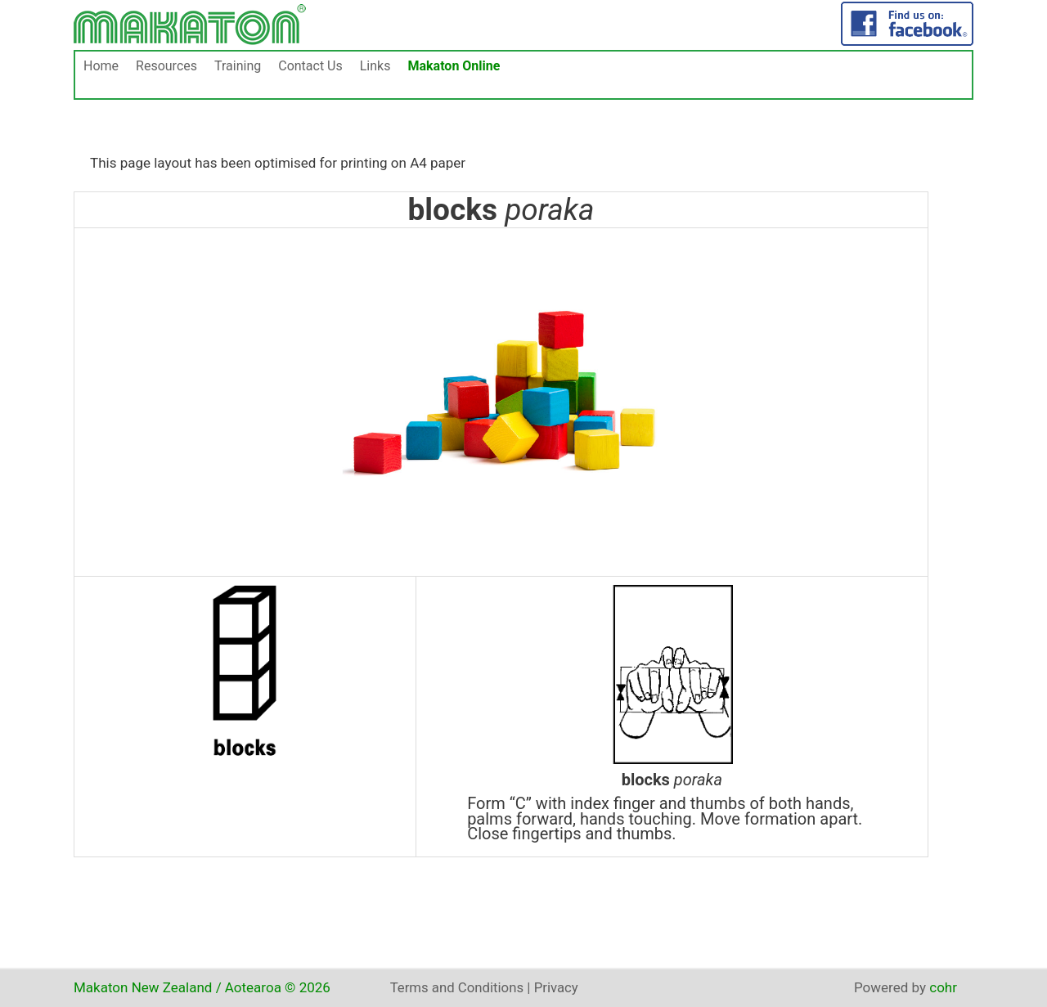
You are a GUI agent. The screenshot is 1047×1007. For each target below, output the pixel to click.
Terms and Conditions (458, 987)
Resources (166, 66)
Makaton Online (453, 66)
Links (375, 66)
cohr (943, 987)
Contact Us (310, 66)
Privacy (558, 987)
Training (237, 66)
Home (101, 66)
